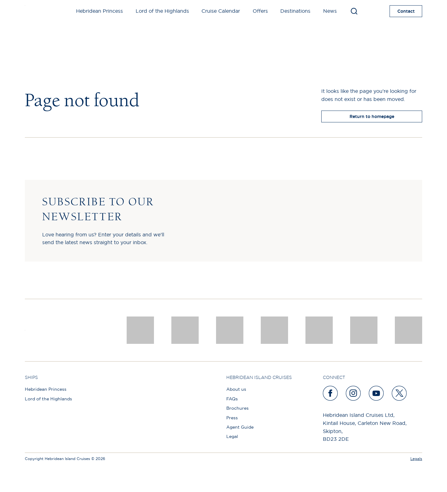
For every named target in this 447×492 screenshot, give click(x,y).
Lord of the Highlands (162, 11)
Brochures (237, 408)
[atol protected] (408, 330)
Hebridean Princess (99, 11)
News (330, 11)
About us (236, 389)
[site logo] (35, 11)
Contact (406, 11)
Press (232, 418)
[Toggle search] (354, 11)
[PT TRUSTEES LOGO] (363, 330)
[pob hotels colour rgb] (274, 330)
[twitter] (399, 393)
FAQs (232, 399)
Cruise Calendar (220, 11)
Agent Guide (240, 427)
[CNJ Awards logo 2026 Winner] (140, 330)
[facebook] (330, 393)
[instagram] (353, 393)
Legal (232, 436)
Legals (416, 458)
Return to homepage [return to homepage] (372, 116)
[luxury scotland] (319, 330)
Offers (260, 11)
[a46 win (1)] (229, 330)
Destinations (295, 11)
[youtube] (376, 393)
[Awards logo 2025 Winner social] (185, 330)
